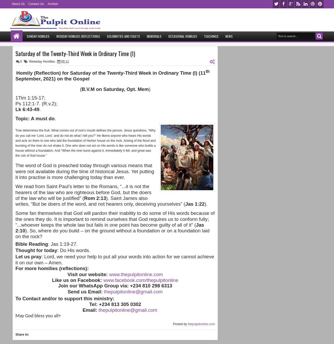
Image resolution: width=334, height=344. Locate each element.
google (290, 4)
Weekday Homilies (42, 61)
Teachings (211, 36)
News (229, 36)
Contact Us (36, 4)
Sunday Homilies (38, 36)
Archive (53, 4)
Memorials (154, 36)
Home (17, 36)
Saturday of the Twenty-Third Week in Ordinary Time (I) (75, 53)
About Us (18, 4)
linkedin (305, 4)
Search (319, 36)
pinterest (320, 4)
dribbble (312, 4)
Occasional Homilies (182, 36)
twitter (276, 4)
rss (298, 4)
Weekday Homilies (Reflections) (78, 36)
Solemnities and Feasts (123, 36)
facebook (283, 4)
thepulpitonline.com (201, 324)
